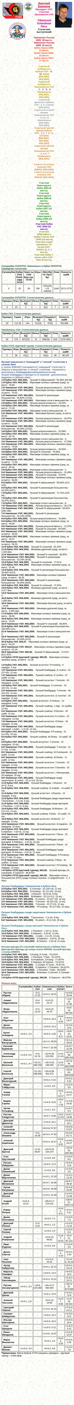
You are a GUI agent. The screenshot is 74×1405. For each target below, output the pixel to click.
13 (40, 74)
